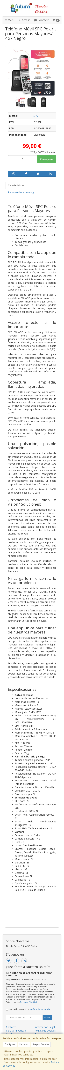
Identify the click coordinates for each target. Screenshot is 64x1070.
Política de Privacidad (28, 1002)
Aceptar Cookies (41, 1044)
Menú (10, 20)
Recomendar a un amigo (21, 192)
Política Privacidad (16, 1030)
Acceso (25, 20)
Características (16, 185)
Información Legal (45, 1027)
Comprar (46, 159)
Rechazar (23, 1044)
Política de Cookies (45, 1030)
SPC (35, 115)
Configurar (10, 1044)
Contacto (41, 20)
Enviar (47, 1017)
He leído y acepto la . (31, 1009)
